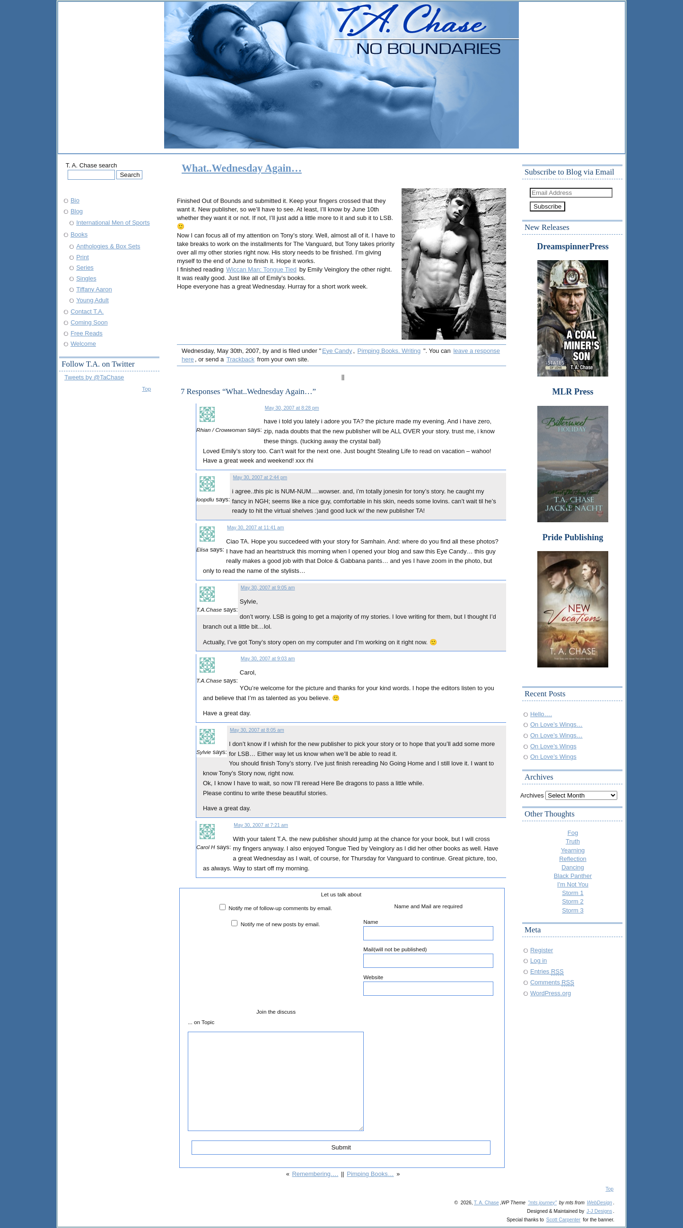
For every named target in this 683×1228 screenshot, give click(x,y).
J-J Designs (599, 1211)
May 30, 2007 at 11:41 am (255, 527)
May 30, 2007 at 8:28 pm (292, 408)
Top (146, 389)
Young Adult (92, 300)
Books (79, 234)
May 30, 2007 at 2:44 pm (260, 477)
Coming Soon (88, 322)
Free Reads (86, 333)
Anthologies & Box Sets (108, 246)
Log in (538, 960)
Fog (573, 832)
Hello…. (541, 714)
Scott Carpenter (563, 1219)
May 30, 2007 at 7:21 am (261, 825)
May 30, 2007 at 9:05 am (268, 587)
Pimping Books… (370, 1173)
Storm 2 (572, 901)
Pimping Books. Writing (389, 350)
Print (82, 257)
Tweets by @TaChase (94, 377)
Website (428, 985)
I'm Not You (572, 884)
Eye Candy (337, 350)
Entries (547, 971)
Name (428, 929)
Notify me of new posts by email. (280, 924)
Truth (573, 841)
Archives (532, 795)
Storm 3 (572, 910)
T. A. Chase (486, 1202)
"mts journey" (542, 1202)
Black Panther (573, 875)
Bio (74, 200)
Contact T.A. (87, 311)
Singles (86, 278)
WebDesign (599, 1202)
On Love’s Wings (553, 746)
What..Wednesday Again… (242, 168)
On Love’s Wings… (556, 724)
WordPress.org (550, 993)
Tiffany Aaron (94, 289)
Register (541, 950)
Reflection (573, 858)
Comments (552, 982)
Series (85, 267)
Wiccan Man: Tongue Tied (261, 269)
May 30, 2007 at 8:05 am (257, 730)
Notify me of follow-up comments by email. (280, 908)
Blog (76, 211)
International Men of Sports (113, 222)
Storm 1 (572, 892)
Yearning (573, 850)
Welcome (83, 343)
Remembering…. (315, 1173)
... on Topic (201, 1022)
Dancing (572, 867)
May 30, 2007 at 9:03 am (268, 658)
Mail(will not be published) (428, 957)
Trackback (240, 359)
